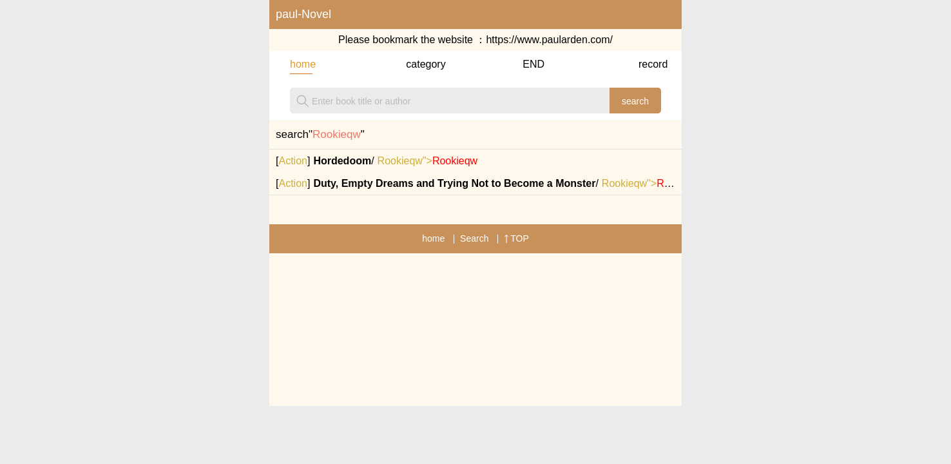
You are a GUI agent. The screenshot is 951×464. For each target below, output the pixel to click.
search (635, 101)
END (533, 64)
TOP (516, 238)
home (301, 64)
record (650, 64)
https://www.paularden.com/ (549, 39)
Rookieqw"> (428, 160)
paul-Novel (303, 14)
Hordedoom (342, 160)
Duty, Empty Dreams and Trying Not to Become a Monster (454, 183)
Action (292, 160)
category (417, 64)
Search (474, 238)
